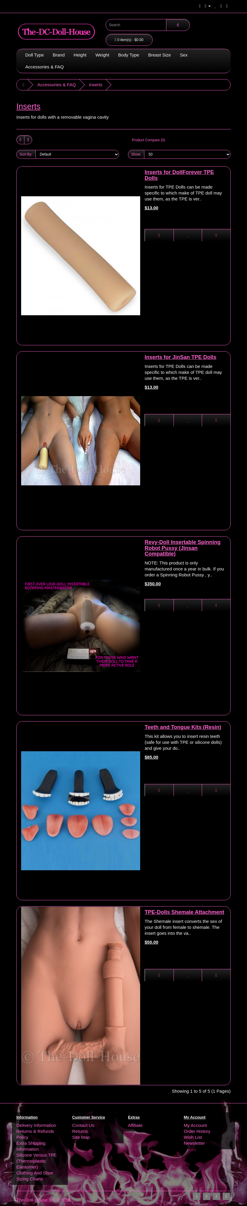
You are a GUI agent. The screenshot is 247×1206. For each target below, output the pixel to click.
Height (80, 54)
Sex (183, 54)
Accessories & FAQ (44, 66)
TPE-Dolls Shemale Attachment (184, 912)
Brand (59, 54)
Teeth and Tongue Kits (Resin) (183, 727)
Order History (197, 1131)
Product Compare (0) (148, 140)
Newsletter (194, 1143)
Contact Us (83, 1125)
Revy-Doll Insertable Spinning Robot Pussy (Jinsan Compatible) (183, 548)
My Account (195, 1125)
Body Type (128, 54)
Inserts (95, 84)
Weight (102, 54)
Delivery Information (36, 1125)
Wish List (193, 1137)
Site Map (81, 1137)
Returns (80, 1131)
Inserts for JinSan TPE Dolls (180, 357)
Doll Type (34, 54)
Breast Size (159, 54)
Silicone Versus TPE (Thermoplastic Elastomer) (36, 1160)
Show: (136, 154)
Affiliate (135, 1125)
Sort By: (26, 154)
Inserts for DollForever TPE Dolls (179, 175)
